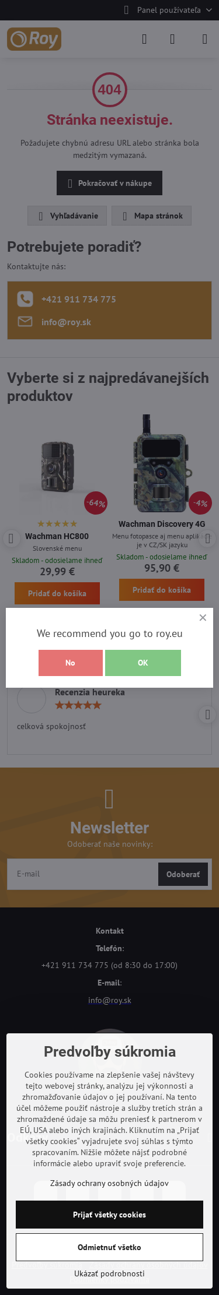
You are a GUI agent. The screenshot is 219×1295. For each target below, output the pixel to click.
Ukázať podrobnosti (109, 1273)
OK (143, 662)
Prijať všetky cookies (109, 1214)
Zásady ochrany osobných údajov (109, 1183)
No (70, 662)
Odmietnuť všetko (109, 1247)
